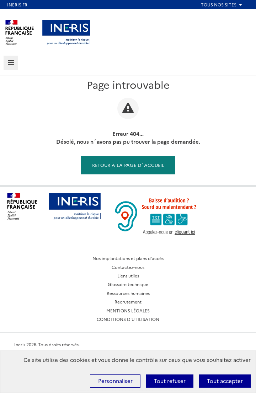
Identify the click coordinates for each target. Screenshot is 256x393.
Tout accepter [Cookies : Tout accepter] (225, 380)
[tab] (11, 63)
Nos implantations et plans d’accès (128, 258)
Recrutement (128, 301)
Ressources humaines (128, 293)
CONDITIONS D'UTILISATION (128, 319)
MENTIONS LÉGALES (128, 310)
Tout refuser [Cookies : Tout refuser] (170, 380)
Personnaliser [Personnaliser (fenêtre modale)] (115, 380)
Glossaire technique (128, 284)
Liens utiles (128, 275)
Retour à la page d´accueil (128, 165)
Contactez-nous (128, 267)
